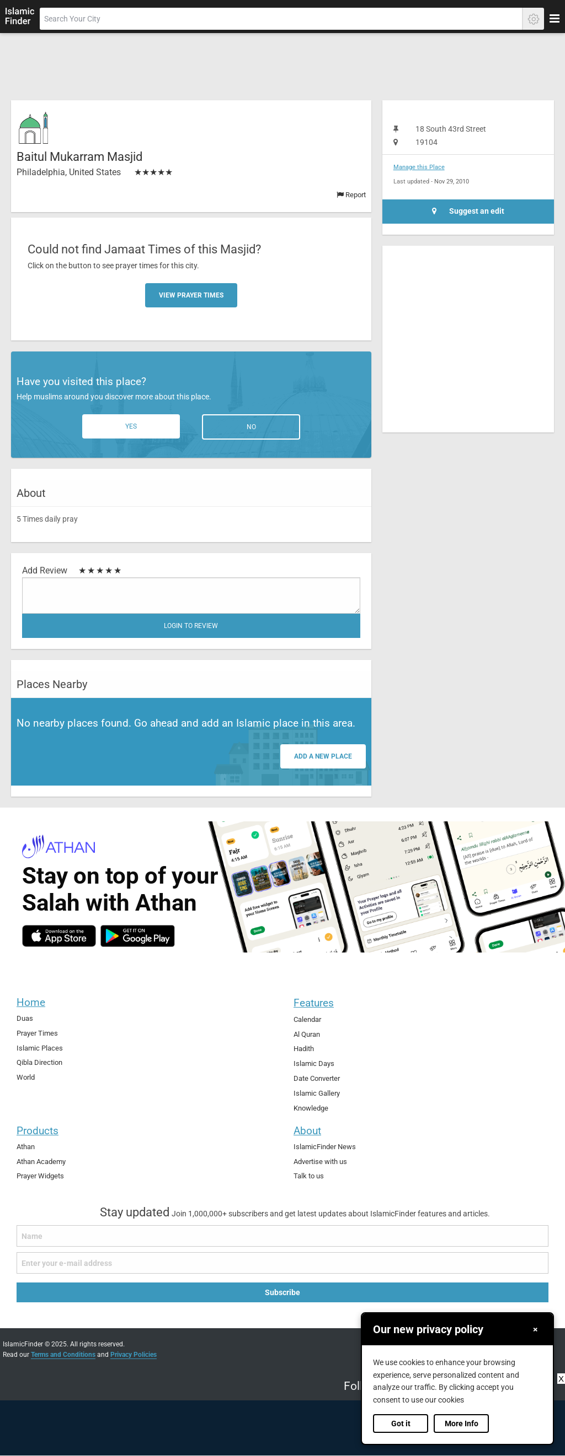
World (26, 1077)
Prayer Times (37, 1033)
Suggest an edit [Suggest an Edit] (468, 211)
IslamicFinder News (325, 1147)
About (307, 1130)
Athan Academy (41, 1161)
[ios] (59, 936)
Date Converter (317, 1078)
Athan (26, 1147)
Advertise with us (320, 1161)
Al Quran (307, 1034)
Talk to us (309, 1176)
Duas (25, 1018)
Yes (131, 426)
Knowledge (311, 1108)
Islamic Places (40, 1048)
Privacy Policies (133, 1354)
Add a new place (323, 756)
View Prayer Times (191, 295)
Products (37, 1130)
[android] (137, 936)
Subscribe (282, 1292)
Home (31, 1002)
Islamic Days (314, 1063)
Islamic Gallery (317, 1093)
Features (314, 1003)
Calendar (307, 1019)
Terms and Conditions (63, 1354)
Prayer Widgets (40, 1176)
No (251, 427)
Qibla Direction (39, 1062)
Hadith (304, 1048)
